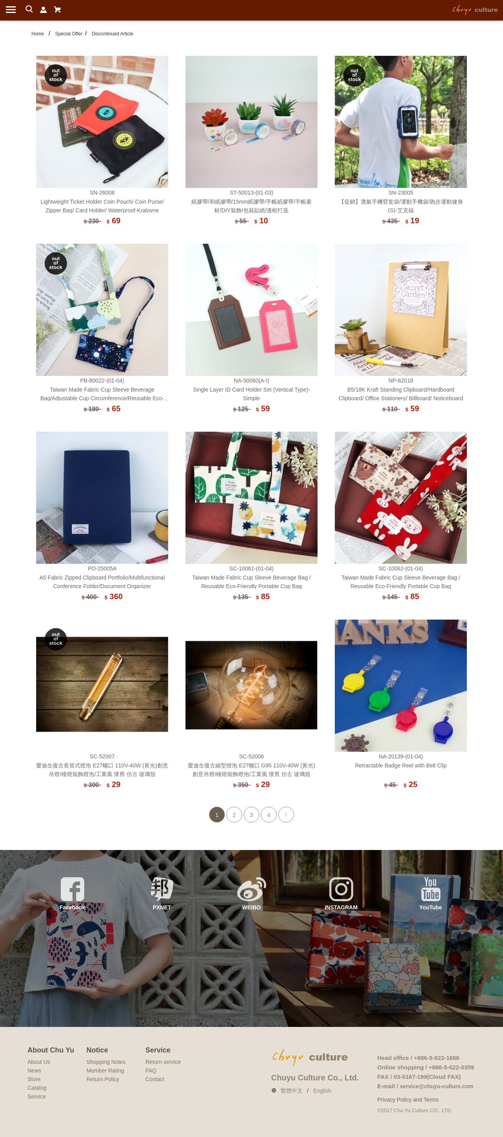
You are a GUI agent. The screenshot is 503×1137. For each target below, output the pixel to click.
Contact (154, 1079)
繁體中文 (292, 1090)
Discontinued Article (112, 34)
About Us (39, 1062)
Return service (163, 1062)
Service (37, 1096)
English (322, 1090)
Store (34, 1079)
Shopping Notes (106, 1062)
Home (37, 34)
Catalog (37, 1088)
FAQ (150, 1070)
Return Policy (102, 1079)
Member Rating (105, 1070)
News (34, 1070)
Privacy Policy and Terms (408, 1100)
